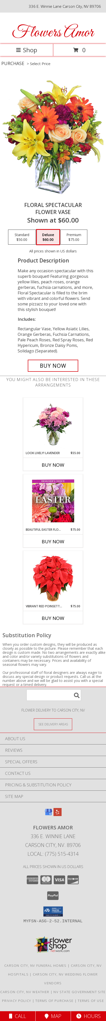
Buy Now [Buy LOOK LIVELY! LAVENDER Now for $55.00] (53, 465)
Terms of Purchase (54, 1000)
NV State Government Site (79, 992)
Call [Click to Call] (17, 1016)
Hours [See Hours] (88, 1016)
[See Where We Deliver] (53, 724)
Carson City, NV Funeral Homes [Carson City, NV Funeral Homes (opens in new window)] (35, 965)
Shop (26, 50)
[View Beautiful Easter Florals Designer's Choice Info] (53, 500)
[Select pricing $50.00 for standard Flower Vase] (22, 237)
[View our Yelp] (58, 814)
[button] (53, 911)
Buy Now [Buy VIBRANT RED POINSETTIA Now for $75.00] (53, 618)
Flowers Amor (52, 33)
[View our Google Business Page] (48, 814)
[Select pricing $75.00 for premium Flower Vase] (74, 237)
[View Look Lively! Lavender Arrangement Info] (53, 424)
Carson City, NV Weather (24, 992)
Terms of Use (91, 1000)
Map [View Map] (53, 1016)
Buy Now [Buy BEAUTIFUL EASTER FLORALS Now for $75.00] (53, 541)
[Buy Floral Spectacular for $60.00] (53, 366)
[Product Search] (53, 695)
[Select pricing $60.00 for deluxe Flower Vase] (48, 237)
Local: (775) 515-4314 (53, 853)
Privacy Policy (16, 1000)
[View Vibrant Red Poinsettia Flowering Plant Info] (53, 577)
